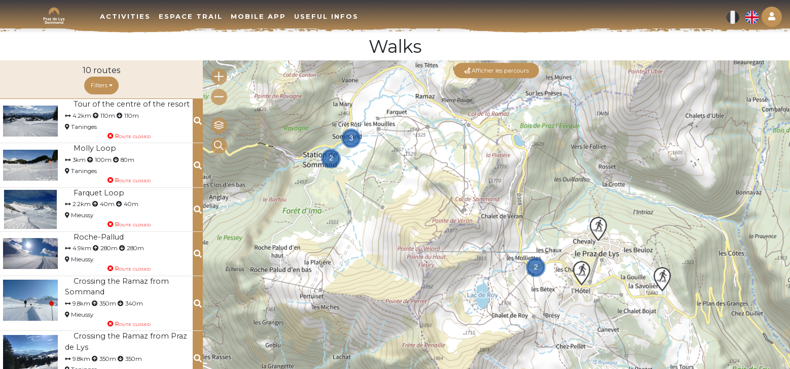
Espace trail (191, 16)
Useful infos (326, 16)
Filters (102, 85)
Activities (125, 16)
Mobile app (258, 16)
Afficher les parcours (496, 70)
